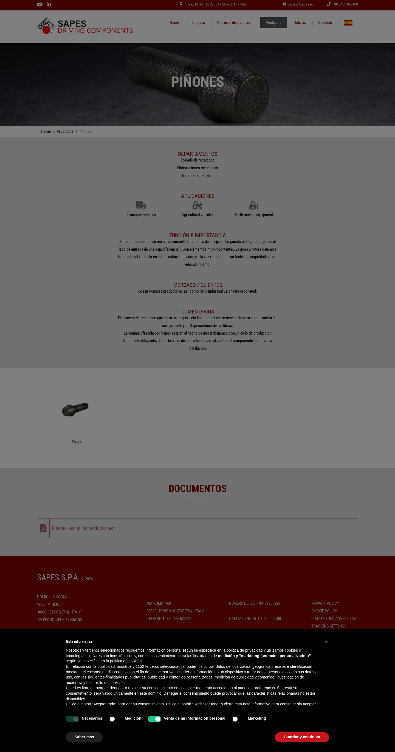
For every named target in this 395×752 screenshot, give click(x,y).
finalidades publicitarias (126, 677)
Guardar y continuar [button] (302, 737)
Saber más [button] (84, 737)
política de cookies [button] (126, 661)
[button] (326, 641)
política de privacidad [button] (245, 650)
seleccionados (172, 666)
